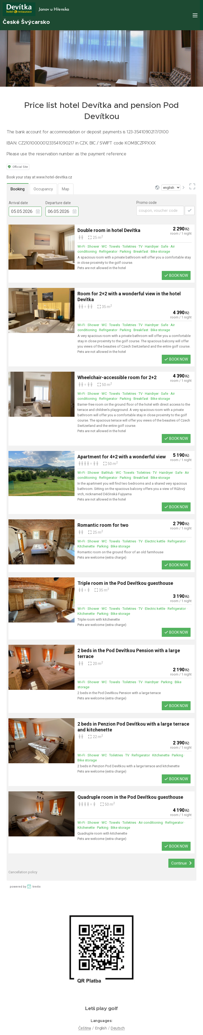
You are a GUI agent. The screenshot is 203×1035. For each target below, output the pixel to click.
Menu (195, 15)
